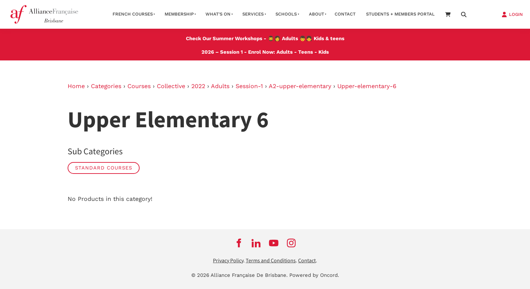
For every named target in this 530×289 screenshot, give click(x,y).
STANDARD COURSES (103, 168)
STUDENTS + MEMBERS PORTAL (400, 14)
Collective (171, 86)
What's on (218, 14)
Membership (179, 14)
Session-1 (249, 86)
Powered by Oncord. (314, 275)
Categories (106, 86)
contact (345, 14)
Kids (323, 52)
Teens (305, 52)
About (316, 14)
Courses (139, 86)
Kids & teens (329, 38)
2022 (198, 86)
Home (76, 86)
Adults (290, 38)
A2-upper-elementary (300, 86)
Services (253, 14)
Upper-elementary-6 (366, 86)
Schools (286, 14)
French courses (133, 14)
